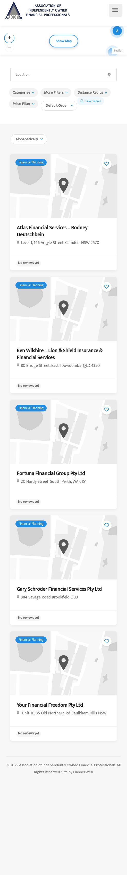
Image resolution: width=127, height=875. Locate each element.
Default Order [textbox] (57, 105)
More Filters (54, 92)
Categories (21, 92)
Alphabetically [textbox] (26, 139)
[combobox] (59, 105)
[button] (9, 37)
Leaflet (118, 50)
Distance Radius (90, 92)
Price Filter (21, 104)
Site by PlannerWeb (77, 772)
